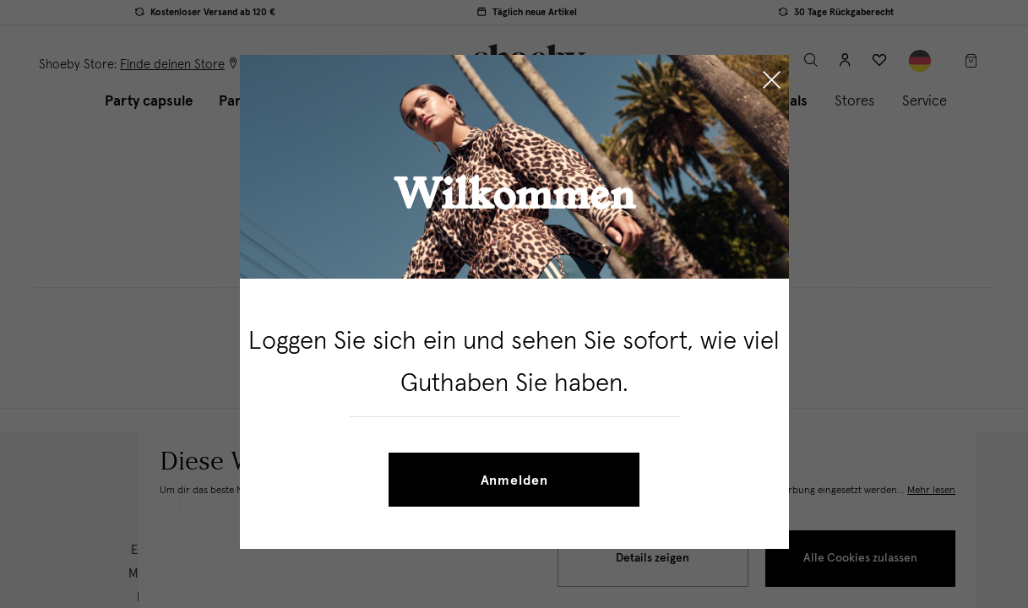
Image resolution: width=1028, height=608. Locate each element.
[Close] (772, 81)
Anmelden (514, 480)
